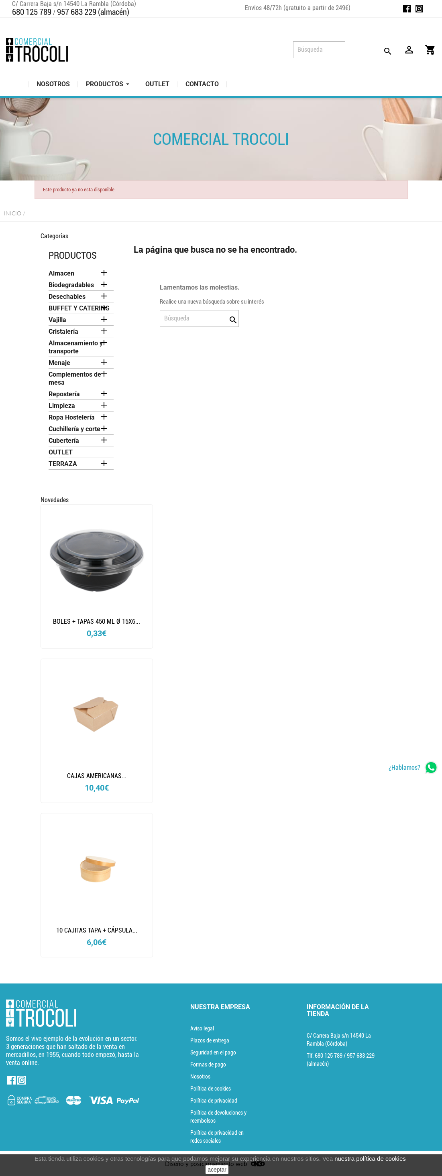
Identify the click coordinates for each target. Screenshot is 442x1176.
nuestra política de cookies (370, 1158)
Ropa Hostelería (72, 417)
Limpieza (62, 406)
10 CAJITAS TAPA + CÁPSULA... (96, 930)
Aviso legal (202, 1028)
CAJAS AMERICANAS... (96, 776)
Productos (73, 255)
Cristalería (63, 331)
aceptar (217, 1169)
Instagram (419, 8)
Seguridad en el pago (213, 1052)
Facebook (407, 8)
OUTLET (61, 452)
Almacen (61, 273)
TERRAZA (63, 464)
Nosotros (200, 1076)
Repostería (64, 394)
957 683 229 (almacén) (93, 12)
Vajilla (57, 320)
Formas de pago (208, 1064)
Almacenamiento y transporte (76, 347)
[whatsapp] (413, 767)
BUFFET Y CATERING (79, 308)
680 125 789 (31, 12)
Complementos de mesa (75, 378)
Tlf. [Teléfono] (325, 1055)
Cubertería (64, 440)
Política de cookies (210, 1088)
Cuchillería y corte (74, 429)
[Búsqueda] (319, 49)
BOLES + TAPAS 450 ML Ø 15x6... (96, 621)
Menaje (59, 363)
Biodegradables (71, 285)
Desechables (67, 296)
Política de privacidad (213, 1100)
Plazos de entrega (209, 1040)
